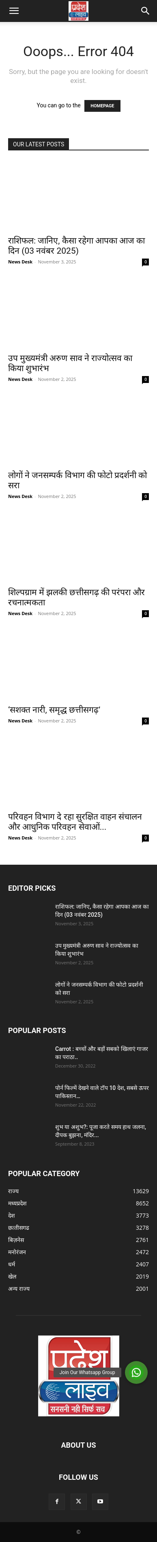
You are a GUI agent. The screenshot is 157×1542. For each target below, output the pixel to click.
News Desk (20, 262)
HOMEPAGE (102, 106)
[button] (14, 11)
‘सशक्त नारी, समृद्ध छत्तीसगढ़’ (54, 710)
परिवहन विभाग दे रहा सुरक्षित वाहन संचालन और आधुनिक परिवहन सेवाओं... (75, 822)
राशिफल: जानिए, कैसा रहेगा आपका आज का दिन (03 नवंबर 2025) (76, 246)
